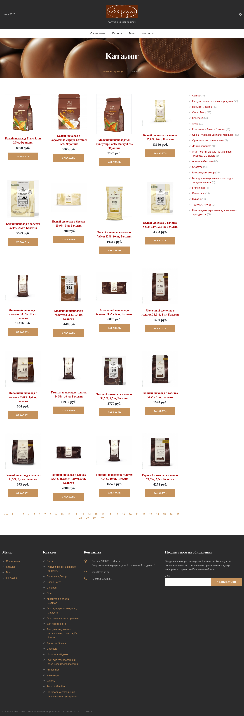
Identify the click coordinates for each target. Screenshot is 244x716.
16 (103, 512)
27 (178, 512)
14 (90, 512)
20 (130, 512)
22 (144, 512)
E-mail (167, 574)
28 (80, 516)
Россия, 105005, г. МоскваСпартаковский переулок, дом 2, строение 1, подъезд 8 (123, 561)
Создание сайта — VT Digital (77, 709)
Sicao (198, 123)
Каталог (117, 33)
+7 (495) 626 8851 (102, 577)
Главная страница (113, 71)
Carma (198, 95)
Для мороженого (204, 146)
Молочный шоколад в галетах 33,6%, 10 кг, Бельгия (23, 313)
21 (137, 512)
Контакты (148, 33)
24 (158, 512)
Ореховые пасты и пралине (210, 140)
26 (171, 512)
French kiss (200, 188)
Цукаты (199, 199)
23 (151, 512)
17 (110, 512)
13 (83, 512)
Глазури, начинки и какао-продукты (215, 101)
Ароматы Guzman (205, 161)
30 (93, 516)
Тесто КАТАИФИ (203, 204)
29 (87, 516)
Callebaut (200, 118)
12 (76, 512)
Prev (5, 512)
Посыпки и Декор (204, 106)
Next (101, 516)
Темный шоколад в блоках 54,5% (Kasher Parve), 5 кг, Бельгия (69, 476)
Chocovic (200, 167)
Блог (132, 33)
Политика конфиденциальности (44, 709)
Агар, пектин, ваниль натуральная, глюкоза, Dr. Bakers (62, 631)
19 (124, 512)
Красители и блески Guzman (211, 129)
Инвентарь (201, 193)
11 (69, 512)
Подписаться (226, 580)
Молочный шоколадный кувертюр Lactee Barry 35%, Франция (114, 143)
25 (164, 512)
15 (96, 512)
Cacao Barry (201, 112)
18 (117, 512)
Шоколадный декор (206, 172)
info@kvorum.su (101, 570)
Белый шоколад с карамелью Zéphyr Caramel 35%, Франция (68, 139)
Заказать (22, 156)
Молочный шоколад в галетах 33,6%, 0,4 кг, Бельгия (23, 395)
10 (62, 512)
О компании (97, 33)
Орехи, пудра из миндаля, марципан (215, 135)
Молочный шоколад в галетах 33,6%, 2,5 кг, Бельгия (68, 313)
